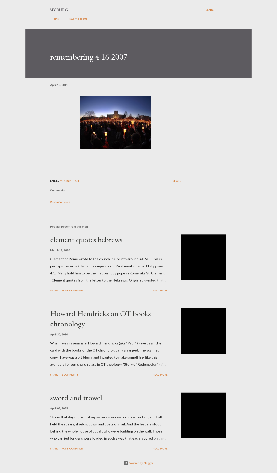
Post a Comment (60, 202)
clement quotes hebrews (86, 239)
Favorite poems (76, 18)
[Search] (211, 10)
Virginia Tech (69, 180)
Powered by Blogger (138, 463)
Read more (160, 290)
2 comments (69, 374)
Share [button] (177, 180)
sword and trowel (76, 398)
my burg (58, 10)
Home (53, 18)
